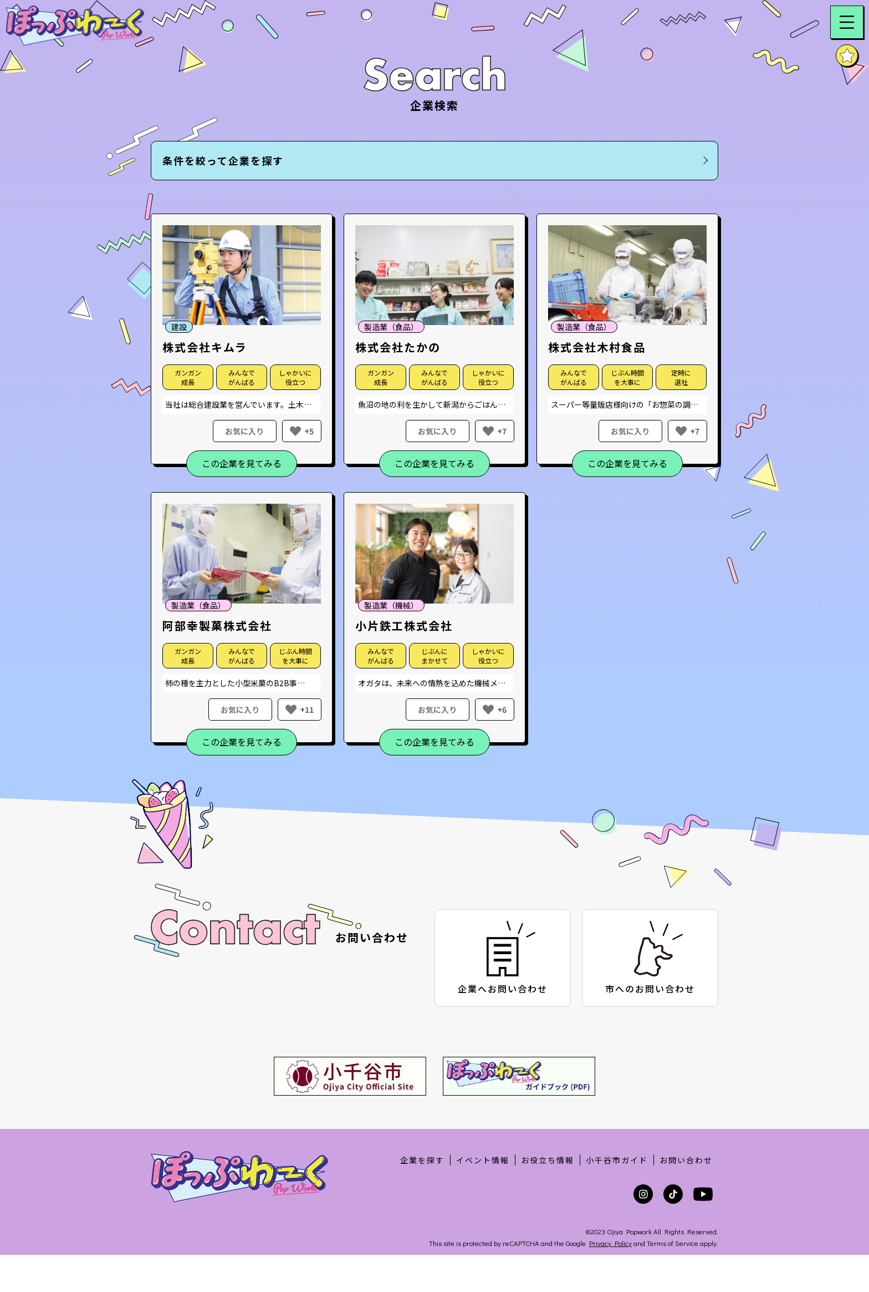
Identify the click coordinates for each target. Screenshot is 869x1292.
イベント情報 (482, 1160)
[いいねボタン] (295, 431)
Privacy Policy (610, 1243)
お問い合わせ (686, 1160)
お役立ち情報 (547, 1160)
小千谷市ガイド (617, 1160)
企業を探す (422, 1160)
